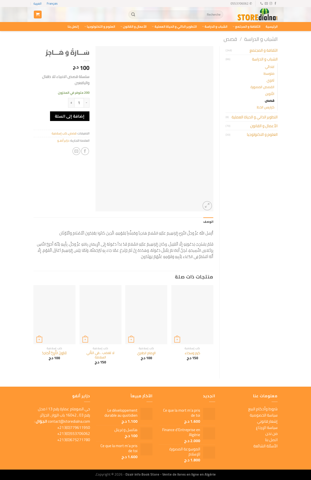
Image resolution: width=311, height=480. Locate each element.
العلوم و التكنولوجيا (99, 26)
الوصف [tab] (208, 222)
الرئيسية (272, 26)
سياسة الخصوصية (264, 415)
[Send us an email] (266, 3)
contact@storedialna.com (69, 421)
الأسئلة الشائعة (265, 446)
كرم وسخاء (192, 353)
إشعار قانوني (267, 421)
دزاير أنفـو (63, 140)
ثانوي (270, 80)
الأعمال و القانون (133, 26)
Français (52, 3)
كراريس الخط (265, 107)
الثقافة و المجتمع (246, 26)
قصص (230, 39)
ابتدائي (269, 66)
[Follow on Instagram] (270, 3)
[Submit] (133, 15)
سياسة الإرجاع (267, 427)
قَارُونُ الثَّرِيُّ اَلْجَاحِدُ (54, 353)
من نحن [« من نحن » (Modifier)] (271, 433)
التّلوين (269, 93)
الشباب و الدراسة (214, 26)
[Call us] (261, 3)
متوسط (269, 73)
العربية (37, 3)
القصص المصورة (262, 87)
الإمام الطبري (146, 353)
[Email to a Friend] (76, 151)
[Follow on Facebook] (275, 3)
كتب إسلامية (59, 133)
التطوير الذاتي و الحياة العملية (174, 26)
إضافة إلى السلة (70, 116)
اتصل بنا (271, 439)
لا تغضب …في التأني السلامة (100, 355)
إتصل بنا (73, 26)
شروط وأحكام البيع (263, 408)
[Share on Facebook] (85, 151)
